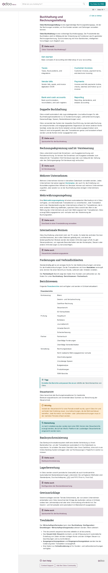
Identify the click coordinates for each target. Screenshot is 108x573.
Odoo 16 (100, 9)
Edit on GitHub (96, 16)
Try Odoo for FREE (97, 4)
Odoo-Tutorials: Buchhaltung (53, 50)
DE (93, 9)
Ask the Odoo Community (66, 565)
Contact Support (47, 565)
